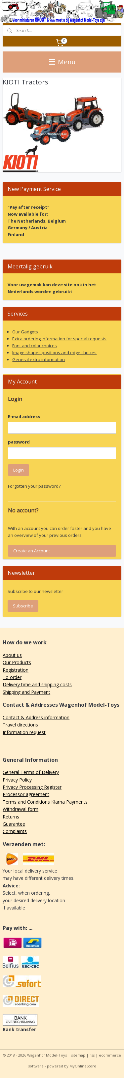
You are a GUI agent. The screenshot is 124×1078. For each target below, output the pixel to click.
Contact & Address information (36, 717)
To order (12, 677)
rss (92, 1055)
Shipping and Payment (26, 692)
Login (18, 470)
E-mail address (24, 416)
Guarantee (14, 824)
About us (12, 655)
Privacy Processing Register (32, 787)
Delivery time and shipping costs (37, 684)
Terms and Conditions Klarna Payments (45, 802)
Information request (24, 732)
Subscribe (23, 606)
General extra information (38, 359)
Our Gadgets (25, 332)
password (19, 442)
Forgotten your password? (34, 486)
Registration (15, 670)
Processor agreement (26, 794)
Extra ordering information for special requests (59, 339)
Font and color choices (34, 346)
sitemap (78, 1055)
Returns (11, 817)
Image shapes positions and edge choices (54, 352)
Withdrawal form (20, 809)
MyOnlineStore (82, 1065)
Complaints (15, 831)
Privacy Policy (17, 780)
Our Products (17, 662)
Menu (62, 61)
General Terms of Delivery (31, 772)
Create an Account (31, 551)
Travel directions (20, 725)
